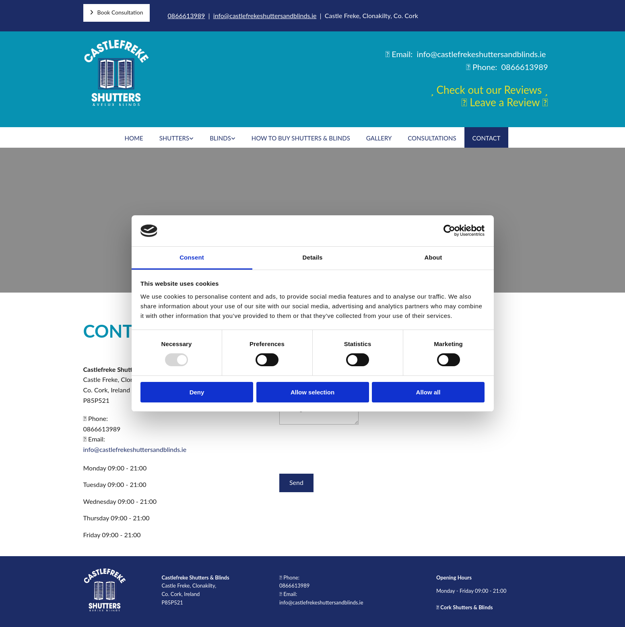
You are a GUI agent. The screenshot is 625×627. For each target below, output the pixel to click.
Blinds (220, 138)
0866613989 (186, 15)
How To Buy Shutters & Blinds (301, 138)
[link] (176, 137)
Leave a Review (505, 102)
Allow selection (312, 392)
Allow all (428, 392)
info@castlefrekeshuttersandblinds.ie (265, 15)
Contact (486, 138)
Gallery (379, 138)
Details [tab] (313, 257)
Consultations (432, 138)
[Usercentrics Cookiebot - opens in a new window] (449, 231)
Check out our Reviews (489, 89)
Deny (197, 392)
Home (134, 138)
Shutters (174, 138)
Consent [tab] (191, 257)
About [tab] (433, 257)
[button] (116, 13)
